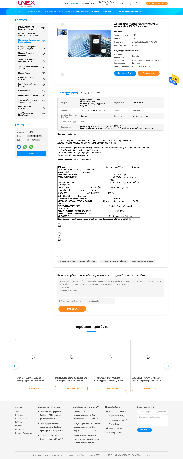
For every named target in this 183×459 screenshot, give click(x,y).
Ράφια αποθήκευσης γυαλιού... (31, 107)
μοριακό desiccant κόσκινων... (31, 54)
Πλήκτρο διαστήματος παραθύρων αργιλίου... (31, 48)
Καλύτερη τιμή (125, 73)
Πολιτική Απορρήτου (23, 433)
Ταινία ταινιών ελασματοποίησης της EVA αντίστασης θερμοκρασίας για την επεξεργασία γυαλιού (86, 415)
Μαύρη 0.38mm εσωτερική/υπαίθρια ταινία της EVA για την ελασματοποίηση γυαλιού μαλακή (87, 439)
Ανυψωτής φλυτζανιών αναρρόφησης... (31, 101)
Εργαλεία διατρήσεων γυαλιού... (31, 85)
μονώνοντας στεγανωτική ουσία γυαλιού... (31, 41)
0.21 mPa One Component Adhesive (114, 261)
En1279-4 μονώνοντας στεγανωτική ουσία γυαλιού (77, 261)
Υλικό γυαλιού (31, 90)
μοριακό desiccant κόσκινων (50, 407)
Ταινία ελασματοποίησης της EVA (85, 407)
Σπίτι (17, 412)
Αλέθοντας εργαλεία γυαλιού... (31, 79)
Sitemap (18, 426)
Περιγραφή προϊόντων (90, 93)
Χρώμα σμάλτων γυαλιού (31, 95)
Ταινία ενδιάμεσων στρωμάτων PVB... (31, 61)
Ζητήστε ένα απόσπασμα (157, 3)
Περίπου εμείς (21, 419)
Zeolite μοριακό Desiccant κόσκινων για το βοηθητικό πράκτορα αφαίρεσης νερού (51, 427)
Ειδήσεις (18, 422)
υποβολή (72, 308)
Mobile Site (19, 429)
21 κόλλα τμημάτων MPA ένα (142, 261)
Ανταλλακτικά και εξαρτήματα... (31, 114)
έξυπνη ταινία (31, 73)
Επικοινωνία (31, 153)
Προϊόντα (19, 415)
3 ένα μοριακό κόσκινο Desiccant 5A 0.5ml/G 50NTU (52, 437)
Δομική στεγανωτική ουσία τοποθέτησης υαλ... (31, 34)
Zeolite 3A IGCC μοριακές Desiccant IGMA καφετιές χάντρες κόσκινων (50, 415)
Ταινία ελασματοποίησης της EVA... (31, 67)
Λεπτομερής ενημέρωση (67, 93)
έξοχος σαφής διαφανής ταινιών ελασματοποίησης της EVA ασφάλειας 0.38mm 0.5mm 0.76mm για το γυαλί (87, 427)
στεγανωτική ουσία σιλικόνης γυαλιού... (31, 28)
